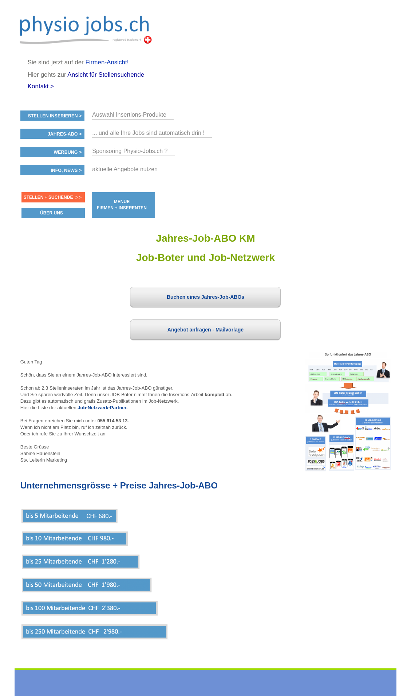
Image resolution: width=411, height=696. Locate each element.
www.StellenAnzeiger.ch (88, 29)
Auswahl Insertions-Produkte (129, 115)
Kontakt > (41, 86)
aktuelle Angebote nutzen (125, 169)
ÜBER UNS (51, 213)
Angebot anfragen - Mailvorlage (205, 330)
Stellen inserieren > (55, 115)
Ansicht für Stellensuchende (105, 74)
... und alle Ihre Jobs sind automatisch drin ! (148, 133)
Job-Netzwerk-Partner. (102, 407)
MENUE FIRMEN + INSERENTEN (122, 204)
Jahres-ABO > (65, 134)
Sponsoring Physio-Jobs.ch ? (129, 151)
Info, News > (66, 170)
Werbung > (68, 152)
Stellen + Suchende (48, 197)
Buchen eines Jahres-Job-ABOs (205, 297)
